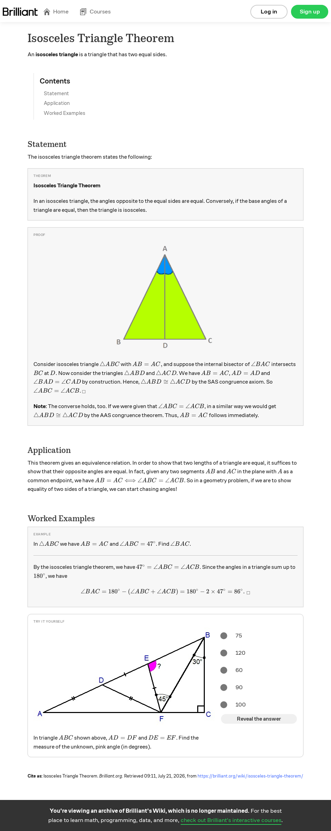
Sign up (310, 11)
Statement (56, 93)
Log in (269, 11)
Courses (95, 11)
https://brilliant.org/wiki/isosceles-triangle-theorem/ (250, 776)
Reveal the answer (259, 718)
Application (57, 103)
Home (56, 11)
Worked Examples (64, 113)
